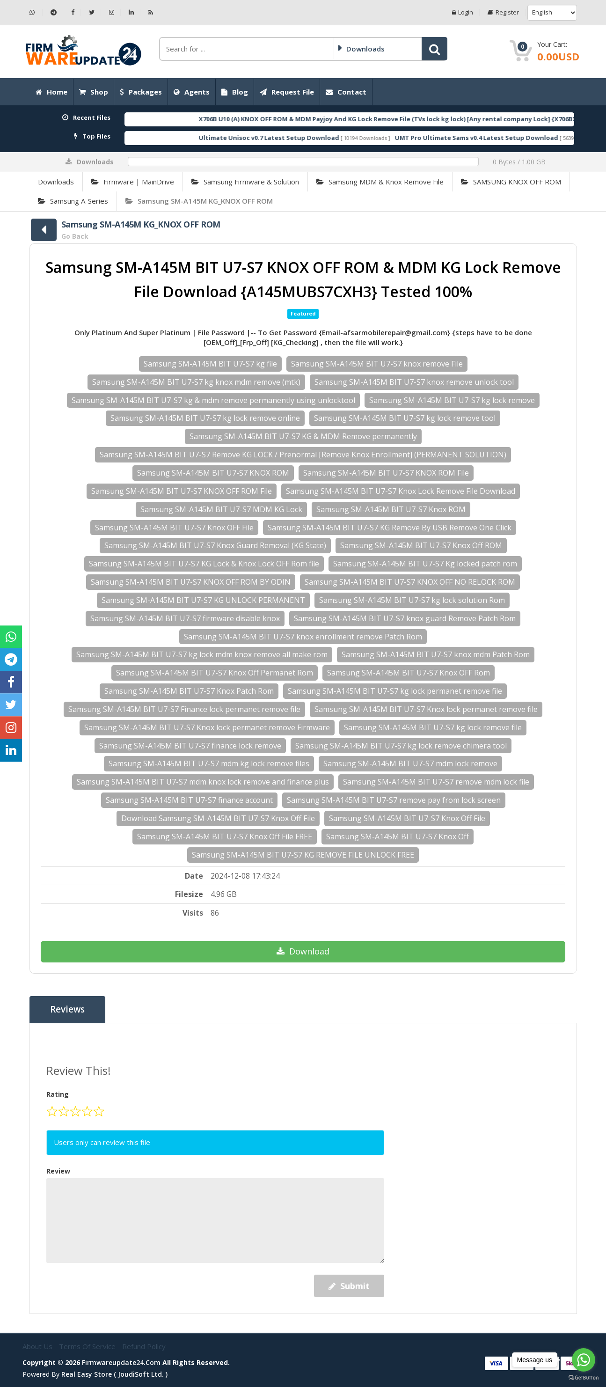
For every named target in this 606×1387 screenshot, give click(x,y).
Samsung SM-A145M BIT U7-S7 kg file (210, 364)
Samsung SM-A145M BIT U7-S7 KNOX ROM (213, 473)
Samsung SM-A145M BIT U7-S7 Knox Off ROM (421, 545)
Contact (346, 91)
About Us (38, 1346)
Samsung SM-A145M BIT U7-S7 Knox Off (397, 836)
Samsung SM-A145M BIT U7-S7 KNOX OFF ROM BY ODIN (191, 582)
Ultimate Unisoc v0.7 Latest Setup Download (299, 137)
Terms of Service (88, 1346)
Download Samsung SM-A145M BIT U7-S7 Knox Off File (218, 818)
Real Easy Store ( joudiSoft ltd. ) (114, 1374)
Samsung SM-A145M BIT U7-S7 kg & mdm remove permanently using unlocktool (213, 400)
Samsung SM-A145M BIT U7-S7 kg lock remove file (433, 727)
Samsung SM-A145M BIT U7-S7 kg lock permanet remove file (395, 691)
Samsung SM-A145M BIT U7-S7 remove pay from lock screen (394, 800)
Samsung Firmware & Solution (245, 181)
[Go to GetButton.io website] (584, 1377)
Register (503, 12)
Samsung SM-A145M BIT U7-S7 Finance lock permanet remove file (184, 709)
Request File (287, 91)
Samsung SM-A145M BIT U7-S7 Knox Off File (407, 818)
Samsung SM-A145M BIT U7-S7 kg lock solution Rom (412, 600)
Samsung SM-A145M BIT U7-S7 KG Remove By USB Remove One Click (389, 527)
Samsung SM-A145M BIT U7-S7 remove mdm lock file (436, 782)
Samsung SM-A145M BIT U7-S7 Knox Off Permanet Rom (214, 673)
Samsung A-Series (73, 200)
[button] (434, 48)
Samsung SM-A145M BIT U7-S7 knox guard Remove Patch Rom (405, 618)
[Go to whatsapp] (583, 1360)
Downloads (56, 181)
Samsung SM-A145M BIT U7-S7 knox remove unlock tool (414, 382)
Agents (192, 91)
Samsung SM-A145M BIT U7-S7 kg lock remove (452, 400)
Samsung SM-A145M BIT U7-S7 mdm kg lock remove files (209, 763)
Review (58, 1171)
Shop (93, 91)
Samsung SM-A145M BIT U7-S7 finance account (189, 800)
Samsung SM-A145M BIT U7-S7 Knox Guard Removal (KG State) (215, 545)
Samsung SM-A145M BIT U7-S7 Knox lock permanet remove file (426, 709)
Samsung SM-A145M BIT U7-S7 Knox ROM (391, 509)
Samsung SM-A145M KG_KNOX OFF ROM (199, 200)
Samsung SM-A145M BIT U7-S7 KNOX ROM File (386, 473)
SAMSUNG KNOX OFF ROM (511, 181)
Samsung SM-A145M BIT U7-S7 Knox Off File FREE (224, 836)
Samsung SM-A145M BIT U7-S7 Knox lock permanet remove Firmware (207, 727)
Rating (57, 1094)
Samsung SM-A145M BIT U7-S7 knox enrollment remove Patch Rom (303, 636)
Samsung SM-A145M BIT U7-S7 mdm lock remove (410, 763)
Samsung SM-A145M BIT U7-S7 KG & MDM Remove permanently (303, 436)
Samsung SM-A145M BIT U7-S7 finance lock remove (190, 746)
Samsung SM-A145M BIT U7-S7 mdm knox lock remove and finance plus (203, 782)
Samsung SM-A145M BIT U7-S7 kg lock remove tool (405, 418)
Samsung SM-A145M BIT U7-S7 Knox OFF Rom (408, 673)
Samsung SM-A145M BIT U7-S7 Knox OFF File (174, 527)
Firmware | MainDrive (132, 181)
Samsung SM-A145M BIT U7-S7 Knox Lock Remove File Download (400, 491)
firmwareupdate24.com (121, 1362)
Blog (234, 91)
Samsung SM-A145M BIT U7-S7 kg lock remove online (205, 418)
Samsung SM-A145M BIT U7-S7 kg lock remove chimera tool (401, 746)
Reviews (67, 1010)
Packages (141, 91)
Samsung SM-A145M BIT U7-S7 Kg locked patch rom (425, 563)
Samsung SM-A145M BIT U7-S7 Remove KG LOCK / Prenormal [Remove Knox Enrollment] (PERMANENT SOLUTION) (303, 454)
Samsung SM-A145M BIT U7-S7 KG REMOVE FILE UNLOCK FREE (303, 855)
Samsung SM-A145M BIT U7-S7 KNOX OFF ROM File (181, 491)
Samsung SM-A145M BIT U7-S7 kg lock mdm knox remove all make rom (202, 654)
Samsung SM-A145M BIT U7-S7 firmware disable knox (185, 618)
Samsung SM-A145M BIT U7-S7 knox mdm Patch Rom (436, 654)
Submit (349, 1286)
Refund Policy (144, 1346)
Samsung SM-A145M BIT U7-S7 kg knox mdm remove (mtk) (196, 382)
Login (462, 12)
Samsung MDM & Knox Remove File (380, 181)
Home (51, 91)
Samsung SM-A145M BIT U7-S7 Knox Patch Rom (189, 691)
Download (303, 951)
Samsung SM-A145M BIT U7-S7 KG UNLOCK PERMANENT (203, 600)
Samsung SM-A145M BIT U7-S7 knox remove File (377, 364)
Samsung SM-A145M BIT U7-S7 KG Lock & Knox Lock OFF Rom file (204, 563)
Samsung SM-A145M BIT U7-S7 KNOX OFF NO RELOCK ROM (410, 582)
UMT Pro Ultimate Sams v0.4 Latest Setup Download (506, 137)
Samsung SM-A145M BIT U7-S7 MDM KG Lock (221, 509)
